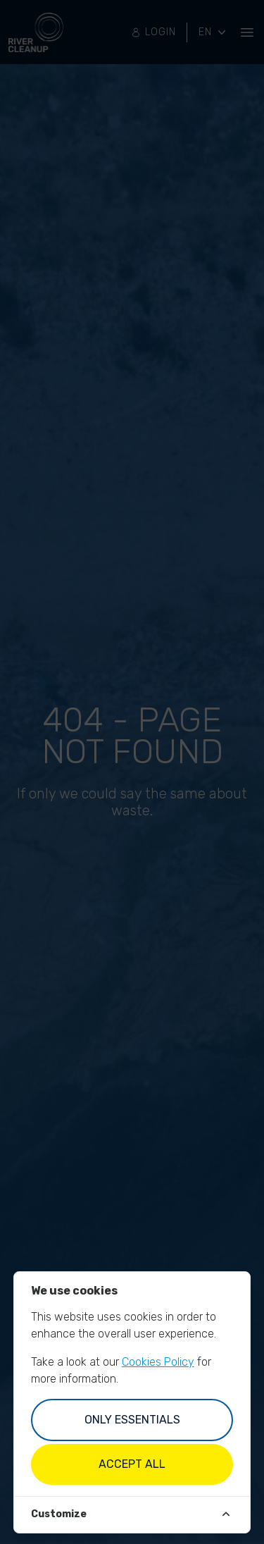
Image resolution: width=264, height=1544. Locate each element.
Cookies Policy (158, 1362)
